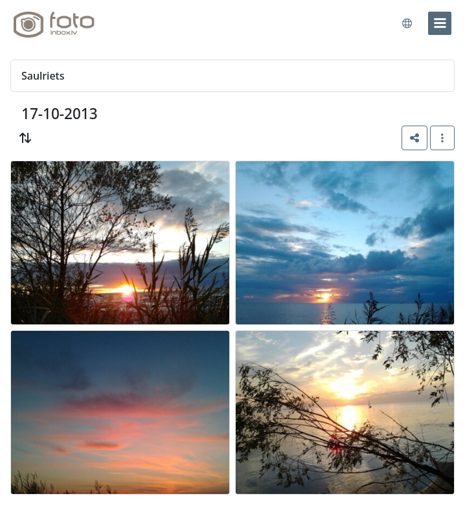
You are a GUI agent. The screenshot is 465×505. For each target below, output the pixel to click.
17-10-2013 (59, 114)
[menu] (439, 23)
